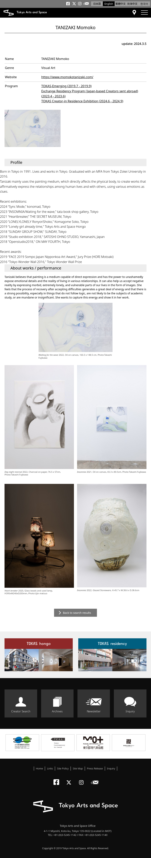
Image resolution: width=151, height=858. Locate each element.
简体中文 (132, 3)
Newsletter (94, 711)
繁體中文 (120, 3)
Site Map (78, 768)
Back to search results (77, 613)
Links (50, 768)
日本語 (97, 3)
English (108, 3)
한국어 (144, 3)
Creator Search (20, 711)
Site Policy (63, 768)
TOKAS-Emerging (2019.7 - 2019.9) (66, 86)
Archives (57, 711)
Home (39, 768)
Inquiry (130, 711)
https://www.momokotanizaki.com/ (67, 77)
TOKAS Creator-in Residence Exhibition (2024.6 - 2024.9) (82, 101)
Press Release (95, 768)
